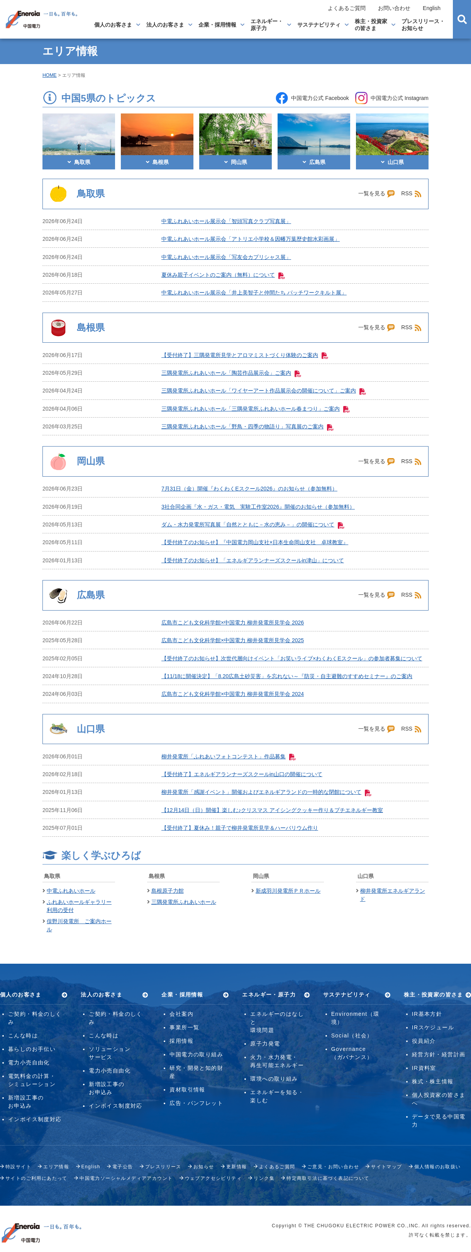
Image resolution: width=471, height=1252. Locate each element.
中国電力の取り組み (196, 1054)
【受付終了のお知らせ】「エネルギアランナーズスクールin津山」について (252, 560)
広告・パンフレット (196, 1103)
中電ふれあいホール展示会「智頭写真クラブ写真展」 (226, 221)
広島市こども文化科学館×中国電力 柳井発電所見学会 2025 (232, 640)
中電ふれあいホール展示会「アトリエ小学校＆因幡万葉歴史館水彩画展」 (250, 239)
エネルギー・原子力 (267, 24)
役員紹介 (424, 1041)
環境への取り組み (274, 1079)
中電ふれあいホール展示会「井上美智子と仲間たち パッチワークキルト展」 (254, 292)
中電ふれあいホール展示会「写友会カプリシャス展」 (226, 257)
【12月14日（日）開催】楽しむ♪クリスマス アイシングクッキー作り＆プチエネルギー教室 (272, 810)
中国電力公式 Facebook (312, 98)
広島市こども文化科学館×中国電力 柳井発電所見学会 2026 (232, 622)
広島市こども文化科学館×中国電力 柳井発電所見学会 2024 (232, 694)
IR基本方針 (427, 1014)
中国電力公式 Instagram (392, 98)
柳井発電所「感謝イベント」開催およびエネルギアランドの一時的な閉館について (266, 792)
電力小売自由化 (29, 1062)
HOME (49, 75)
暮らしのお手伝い (32, 1049)
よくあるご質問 (347, 8)
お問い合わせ (394, 8)
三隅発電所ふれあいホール (183, 902)
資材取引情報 (187, 1089)
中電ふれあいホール (71, 891)
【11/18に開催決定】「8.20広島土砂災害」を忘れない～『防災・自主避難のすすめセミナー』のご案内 (286, 676)
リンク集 (264, 1178)
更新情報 (236, 1166)
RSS (411, 193)
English (432, 8)
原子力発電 (265, 1044)
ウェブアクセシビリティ (213, 1178)
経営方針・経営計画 (439, 1054)
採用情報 (181, 1041)
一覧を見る (376, 193)
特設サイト (18, 1166)
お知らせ (203, 1166)
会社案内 (181, 1014)
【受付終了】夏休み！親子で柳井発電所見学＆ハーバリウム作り (239, 828)
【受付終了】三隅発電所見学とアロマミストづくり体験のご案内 (244, 355)
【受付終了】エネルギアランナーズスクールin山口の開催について (241, 774)
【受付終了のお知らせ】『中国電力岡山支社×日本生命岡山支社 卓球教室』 (254, 542)
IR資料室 (424, 1068)
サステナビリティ (319, 25)
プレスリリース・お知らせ (423, 24)
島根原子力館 (167, 891)
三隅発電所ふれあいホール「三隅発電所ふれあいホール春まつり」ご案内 (255, 409)
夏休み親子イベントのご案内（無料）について (223, 275)
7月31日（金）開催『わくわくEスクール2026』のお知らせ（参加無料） (249, 489)
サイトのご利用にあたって (36, 1178)
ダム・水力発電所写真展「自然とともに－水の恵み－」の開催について (252, 524)
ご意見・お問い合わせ (333, 1166)
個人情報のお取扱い (437, 1166)
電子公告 (122, 1166)
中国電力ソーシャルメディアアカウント (126, 1178)
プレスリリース (163, 1166)
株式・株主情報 (433, 1081)
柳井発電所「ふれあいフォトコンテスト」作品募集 (228, 756)
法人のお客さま (165, 25)
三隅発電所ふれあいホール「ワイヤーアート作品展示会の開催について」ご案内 (263, 390)
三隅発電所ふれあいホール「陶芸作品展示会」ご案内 (231, 373)
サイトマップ (386, 1166)
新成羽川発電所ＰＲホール (288, 891)
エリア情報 (56, 1166)
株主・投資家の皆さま (371, 24)
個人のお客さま (113, 25)
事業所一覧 (184, 1027)
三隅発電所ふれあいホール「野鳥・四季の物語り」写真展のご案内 (247, 426)
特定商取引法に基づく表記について (327, 1178)
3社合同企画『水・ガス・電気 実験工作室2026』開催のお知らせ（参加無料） (258, 507)
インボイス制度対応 (35, 1119)
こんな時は (23, 1035)
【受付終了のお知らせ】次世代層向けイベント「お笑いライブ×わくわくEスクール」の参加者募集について (291, 658)
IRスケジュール (433, 1027)
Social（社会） (352, 1035)
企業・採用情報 (217, 25)
